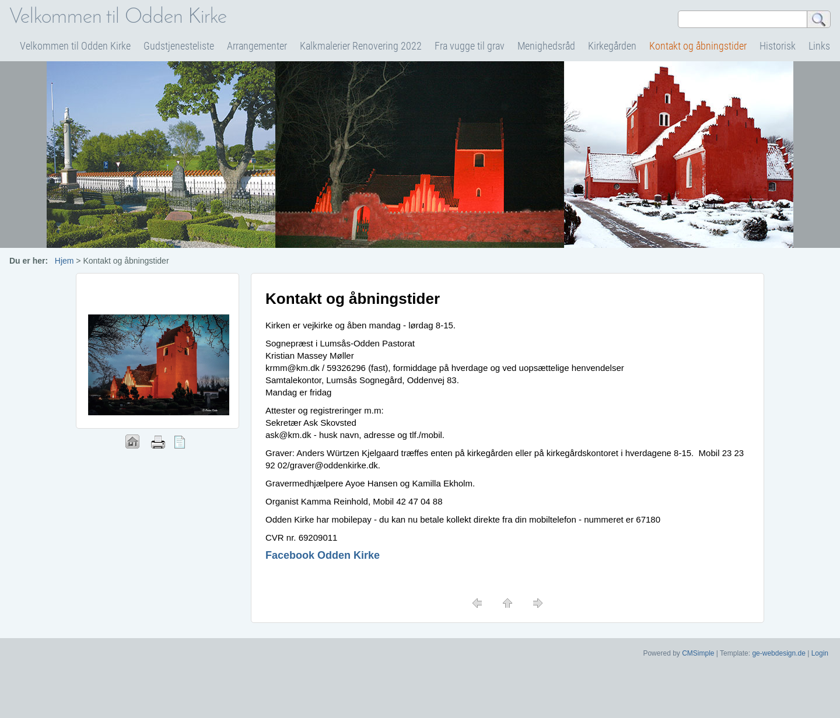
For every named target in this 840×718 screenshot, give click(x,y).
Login (819, 653)
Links (819, 46)
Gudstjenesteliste (179, 46)
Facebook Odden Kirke (322, 555)
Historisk (778, 46)
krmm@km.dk (292, 368)
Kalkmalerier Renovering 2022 (361, 46)
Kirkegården (612, 46)
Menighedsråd (546, 46)
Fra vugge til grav (470, 46)
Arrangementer (257, 46)
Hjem (64, 260)
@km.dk (295, 435)
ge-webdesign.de (778, 653)
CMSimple (698, 653)
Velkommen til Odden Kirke (75, 46)
